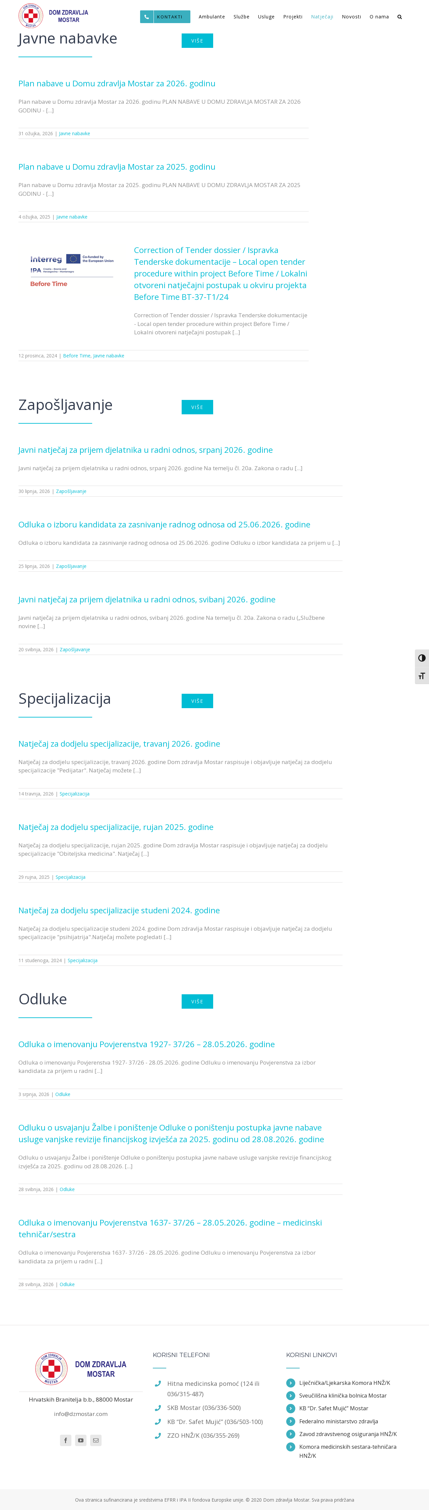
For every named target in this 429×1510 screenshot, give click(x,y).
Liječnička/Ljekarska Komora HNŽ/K (344, 1383)
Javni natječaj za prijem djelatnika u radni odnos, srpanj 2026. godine (145, 449)
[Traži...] (399, 16)
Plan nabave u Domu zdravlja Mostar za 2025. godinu (117, 166)
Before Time (76, 355)
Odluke (62, 1094)
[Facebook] (65, 1440)
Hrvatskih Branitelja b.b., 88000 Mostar (81, 1399)
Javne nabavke (74, 133)
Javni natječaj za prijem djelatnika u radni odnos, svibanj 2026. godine (146, 599)
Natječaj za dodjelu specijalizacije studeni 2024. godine (119, 910)
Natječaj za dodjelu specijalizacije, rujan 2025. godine (115, 826)
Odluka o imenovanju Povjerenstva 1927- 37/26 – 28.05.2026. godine (146, 1044)
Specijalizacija (74, 793)
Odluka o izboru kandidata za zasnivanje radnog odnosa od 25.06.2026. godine (164, 524)
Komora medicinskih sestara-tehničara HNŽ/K (347, 1451)
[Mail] (96, 1440)
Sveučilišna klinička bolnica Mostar (343, 1395)
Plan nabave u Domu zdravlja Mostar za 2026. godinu (117, 83)
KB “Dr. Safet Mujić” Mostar (333, 1408)
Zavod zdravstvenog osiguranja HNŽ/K (348, 1434)
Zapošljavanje (71, 491)
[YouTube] (80, 1440)
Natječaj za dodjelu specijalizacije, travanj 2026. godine (119, 743)
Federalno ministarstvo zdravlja (338, 1421)
